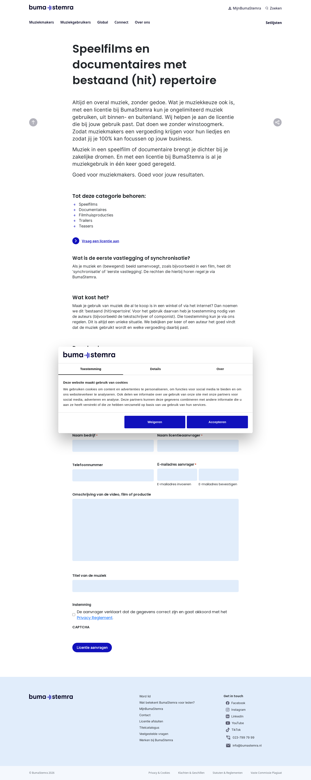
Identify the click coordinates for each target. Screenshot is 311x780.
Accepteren (217, 422)
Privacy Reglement (95, 617)
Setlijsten (274, 22)
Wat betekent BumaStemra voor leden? (167, 702)
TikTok (233, 730)
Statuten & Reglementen (227, 773)
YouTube (235, 723)
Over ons (142, 22)
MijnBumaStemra (244, 8)
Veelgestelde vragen (153, 734)
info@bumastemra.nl (244, 745)
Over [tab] (220, 369)
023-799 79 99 (240, 737)
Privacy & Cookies (158, 773)
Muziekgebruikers (75, 22)
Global (102, 22)
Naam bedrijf (85, 435)
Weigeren (155, 422)
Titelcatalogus (149, 727)
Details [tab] (155, 369)
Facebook (235, 703)
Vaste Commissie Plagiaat (266, 773)
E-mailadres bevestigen (218, 484)
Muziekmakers (41, 22)
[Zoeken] (273, 9)
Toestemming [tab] (90, 369)
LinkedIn (234, 716)
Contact (145, 715)
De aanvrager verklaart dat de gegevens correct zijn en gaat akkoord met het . (152, 614)
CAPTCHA (80, 627)
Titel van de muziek (89, 575)
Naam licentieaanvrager (180, 435)
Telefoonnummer (87, 464)
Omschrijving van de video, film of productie (111, 494)
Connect (121, 22)
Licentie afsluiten (151, 721)
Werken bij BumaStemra (156, 740)
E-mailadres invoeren (174, 484)
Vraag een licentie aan (95, 240)
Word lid (145, 696)
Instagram (236, 710)
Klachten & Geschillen (190, 773)
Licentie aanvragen (92, 647)
